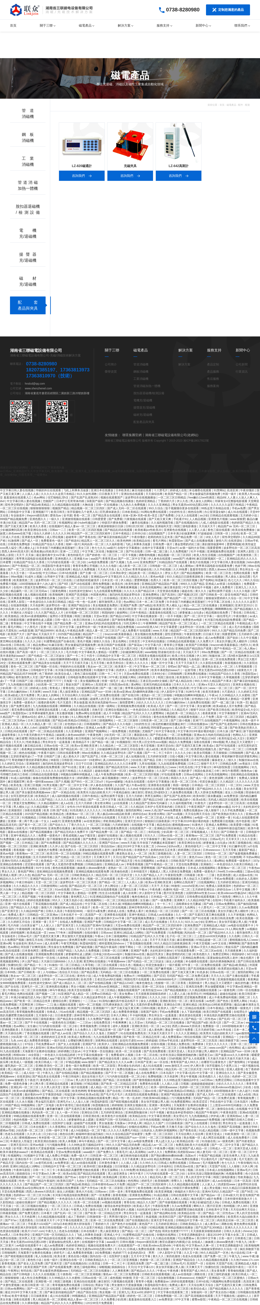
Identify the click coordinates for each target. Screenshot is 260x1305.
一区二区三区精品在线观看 (218, 623)
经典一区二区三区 (112, 756)
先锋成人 (83, 817)
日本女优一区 (110, 580)
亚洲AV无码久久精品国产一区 (21, 860)
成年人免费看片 (224, 587)
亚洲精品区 (11, 788)
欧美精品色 (57, 814)
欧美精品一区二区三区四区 (58, 860)
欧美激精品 (12, 616)
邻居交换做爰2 (209, 781)
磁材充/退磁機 (142, 414)
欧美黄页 (22, 957)
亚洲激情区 (33, 763)
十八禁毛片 (161, 490)
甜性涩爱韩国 (173, 634)
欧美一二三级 (206, 875)
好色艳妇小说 (200, 698)
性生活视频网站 (145, 860)
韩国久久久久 (179, 778)
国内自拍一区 (79, 788)
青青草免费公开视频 (86, 565)
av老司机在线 (44, 1162)
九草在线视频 (148, 763)
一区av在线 (34, 573)
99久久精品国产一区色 (214, 1252)
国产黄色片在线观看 (53, 677)
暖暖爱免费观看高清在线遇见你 (175, 738)
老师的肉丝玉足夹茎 (161, 537)
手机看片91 (180, 519)
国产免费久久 (106, 1152)
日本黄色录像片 (109, 1162)
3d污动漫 (97, 738)
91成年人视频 (34, 576)
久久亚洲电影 (74, 731)
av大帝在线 (224, 1029)
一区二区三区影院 (127, 745)
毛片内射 (71, 652)
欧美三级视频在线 (241, 842)
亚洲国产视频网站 (96, 731)
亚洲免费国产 (148, 562)
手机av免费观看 (224, 878)
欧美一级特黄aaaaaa (40, 781)
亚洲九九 (241, 587)
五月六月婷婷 (134, 796)
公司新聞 (242, 364)
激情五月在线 (35, 939)
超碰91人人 (244, 1295)
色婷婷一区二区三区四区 (195, 1087)
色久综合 (225, 1076)
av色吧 (211, 1001)
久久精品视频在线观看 (66, 504)
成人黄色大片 (71, 756)
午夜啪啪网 (23, 929)
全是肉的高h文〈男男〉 (142, 1252)
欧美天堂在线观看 (80, 990)
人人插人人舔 (135, 882)
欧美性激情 (132, 583)
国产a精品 (145, 605)
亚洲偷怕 (206, 864)
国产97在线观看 (226, 745)
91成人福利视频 (21, 778)
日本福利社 (165, 1166)
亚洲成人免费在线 (179, 1044)
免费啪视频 (155, 1076)
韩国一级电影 (181, 785)
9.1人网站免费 (81, 716)
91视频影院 (124, 742)
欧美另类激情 (211, 691)
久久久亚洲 (249, 839)
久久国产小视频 (166, 770)
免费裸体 (198, 1044)
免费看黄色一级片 (52, 540)
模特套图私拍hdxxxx (112, 943)
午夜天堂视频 (202, 943)
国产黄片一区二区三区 (33, 824)
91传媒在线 (208, 1141)
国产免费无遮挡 (21, 706)
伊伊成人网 (217, 1116)
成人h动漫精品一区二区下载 (89, 1130)
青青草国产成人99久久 (184, 1062)
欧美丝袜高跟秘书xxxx (103, 702)
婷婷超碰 (151, 1040)
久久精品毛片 (180, 709)
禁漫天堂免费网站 (36, 587)
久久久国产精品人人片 (49, 612)
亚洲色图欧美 (10, 1029)
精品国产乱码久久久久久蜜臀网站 (143, 713)
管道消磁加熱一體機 (146, 386)
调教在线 (226, 1223)
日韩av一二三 (58, 529)
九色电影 (195, 659)
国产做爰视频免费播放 (243, 853)
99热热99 (79, 1069)
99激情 (175, 885)
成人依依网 (62, 878)
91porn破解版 (115, 781)
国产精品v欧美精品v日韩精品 (71, 720)
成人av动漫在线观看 (84, 1162)
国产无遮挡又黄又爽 (189, 745)
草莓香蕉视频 (135, 864)
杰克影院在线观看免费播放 (142, 1094)
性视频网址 (66, 522)
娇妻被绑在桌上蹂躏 (40, 619)
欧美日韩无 (58, 511)
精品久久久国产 (154, 1123)
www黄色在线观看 (69, 1148)
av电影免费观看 (98, 562)
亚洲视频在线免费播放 (36, 1098)
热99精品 (27, 1249)
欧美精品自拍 (142, 540)
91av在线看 (62, 889)
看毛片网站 (160, 540)
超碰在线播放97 (26, 1202)
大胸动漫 (88, 504)
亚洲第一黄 (224, 817)
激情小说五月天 (100, 1209)
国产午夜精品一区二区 (26, 565)
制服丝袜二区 (115, 551)
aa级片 (111, 547)
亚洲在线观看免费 (19, 662)
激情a (150, 526)
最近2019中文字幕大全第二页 (136, 846)
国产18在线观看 (81, 583)
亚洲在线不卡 (24, 1159)
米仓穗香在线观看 (200, 490)
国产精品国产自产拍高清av (140, 857)
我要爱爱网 (214, 547)
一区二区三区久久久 (51, 652)
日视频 (185, 1083)
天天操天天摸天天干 (161, 1033)
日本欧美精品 (131, 511)
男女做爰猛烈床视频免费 (205, 493)
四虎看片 (231, 778)
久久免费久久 (83, 1029)
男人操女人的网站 (201, 501)
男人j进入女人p (165, 1141)
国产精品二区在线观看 (117, 1080)
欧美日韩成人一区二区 (175, 749)
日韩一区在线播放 (107, 504)
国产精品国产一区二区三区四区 (184, 598)
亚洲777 (198, 720)
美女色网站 (120, 641)
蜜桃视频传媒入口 (11, 1044)
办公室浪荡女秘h (215, 511)
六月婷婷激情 (121, 824)
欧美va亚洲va (122, 691)
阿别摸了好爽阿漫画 (34, 947)
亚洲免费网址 (151, 594)
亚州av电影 (37, 1144)
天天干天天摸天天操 (76, 662)
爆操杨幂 (156, 609)
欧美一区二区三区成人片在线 (155, 817)
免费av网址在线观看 (89, 713)
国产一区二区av (234, 1022)
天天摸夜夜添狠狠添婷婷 (165, 619)
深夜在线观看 (202, 742)
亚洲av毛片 (244, 1170)
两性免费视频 (101, 583)
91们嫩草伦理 (238, 846)
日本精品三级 (30, 842)
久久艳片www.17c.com (245, 1259)
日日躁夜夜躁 (175, 1123)
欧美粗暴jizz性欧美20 (148, 529)
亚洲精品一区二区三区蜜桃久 (227, 1277)
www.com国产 (218, 1047)
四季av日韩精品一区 (104, 993)
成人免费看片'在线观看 (137, 630)
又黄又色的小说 (73, 900)
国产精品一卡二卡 (35, 965)
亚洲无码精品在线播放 (157, 684)
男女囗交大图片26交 (126, 648)
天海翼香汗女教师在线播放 (39, 1051)
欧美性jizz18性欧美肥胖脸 (216, 1004)
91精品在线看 (247, 835)
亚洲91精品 (190, 1004)
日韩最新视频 (16, 619)
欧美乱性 (118, 583)
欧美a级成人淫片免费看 (134, 659)
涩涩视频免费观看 (195, 997)
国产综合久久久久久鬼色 (89, 1033)
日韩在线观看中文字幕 (184, 1195)
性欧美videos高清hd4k (157, 1245)
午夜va (99, 936)
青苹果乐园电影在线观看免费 (34, 558)
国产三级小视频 (181, 720)
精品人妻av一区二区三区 (80, 526)
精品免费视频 (126, 627)
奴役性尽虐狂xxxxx (212, 929)
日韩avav (106, 932)
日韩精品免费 (229, 763)
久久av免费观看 (249, 907)
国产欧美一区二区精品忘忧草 (32, 1001)
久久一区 (182, 914)
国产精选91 (72, 540)
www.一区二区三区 (12, 637)
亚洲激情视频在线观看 (76, 519)
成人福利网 (249, 1047)
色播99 (190, 558)
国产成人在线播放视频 (199, 540)
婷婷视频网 (18, 932)
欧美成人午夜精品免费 (70, 630)
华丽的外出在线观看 (49, 490)
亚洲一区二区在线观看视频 (64, 1116)
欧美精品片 (42, 796)
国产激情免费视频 (123, 619)
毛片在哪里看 (149, 648)
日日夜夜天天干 (109, 493)
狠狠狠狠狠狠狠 (40, 508)
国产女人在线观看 (69, 1044)
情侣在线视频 (193, 1036)
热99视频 (229, 1206)
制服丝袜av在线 (249, 760)
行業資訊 (242, 371)
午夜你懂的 (247, 490)
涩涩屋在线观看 (35, 864)
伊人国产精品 (30, 961)
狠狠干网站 (126, 947)
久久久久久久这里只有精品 (58, 493)
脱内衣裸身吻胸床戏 (223, 961)
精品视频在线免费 (217, 612)
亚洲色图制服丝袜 (136, 1112)
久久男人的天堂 (51, 1087)
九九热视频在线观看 (21, 684)
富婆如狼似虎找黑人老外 (95, 849)
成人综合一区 (32, 1072)
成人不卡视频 (112, 713)
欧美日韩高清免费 (130, 799)
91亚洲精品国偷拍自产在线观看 (110, 896)
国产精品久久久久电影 (117, 724)
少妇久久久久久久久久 (150, 702)
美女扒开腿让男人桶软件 (232, 641)
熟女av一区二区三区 (101, 666)
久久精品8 (136, 806)
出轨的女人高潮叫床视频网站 (159, 1130)
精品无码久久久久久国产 (145, 1108)
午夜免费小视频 (164, 1148)
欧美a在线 (200, 799)
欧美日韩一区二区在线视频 (64, 853)
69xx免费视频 (211, 652)
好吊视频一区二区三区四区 (83, 612)
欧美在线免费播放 (243, 529)
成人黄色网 (156, 1029)
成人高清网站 (138, 1152)
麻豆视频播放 (111, 778)
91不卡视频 (197, 551)
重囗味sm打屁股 (173, 839)
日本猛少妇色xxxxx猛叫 (108, 954)
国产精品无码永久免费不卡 (72, 832)
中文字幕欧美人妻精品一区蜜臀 (99, 652)
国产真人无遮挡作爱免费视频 (65, 864)
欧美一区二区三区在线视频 (135, 878)
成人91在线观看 (238, 511)
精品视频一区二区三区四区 (88, 508)
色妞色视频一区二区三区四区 (32, 1119)
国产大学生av (90, 1188)
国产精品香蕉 (90, 972)
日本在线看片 (39, 1126)
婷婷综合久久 (204, 860)
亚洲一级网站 (107, 706)
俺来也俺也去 (140, 896)
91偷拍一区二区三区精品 (65, 965)
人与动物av (50, 972)
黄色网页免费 (78, 939)
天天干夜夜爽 (130, 1159)
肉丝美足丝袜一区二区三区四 (235, 1220)
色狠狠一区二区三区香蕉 (171, 983)
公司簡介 (111, 364)
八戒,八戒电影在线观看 (215, 522)
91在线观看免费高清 (115, 828)
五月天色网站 (29, 788)
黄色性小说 (84, 975)
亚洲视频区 (7, 558)
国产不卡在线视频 (36, 1022)
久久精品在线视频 (85, 706)
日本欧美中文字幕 (217, 1209)
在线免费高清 (102, 1022)
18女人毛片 (212, 537)
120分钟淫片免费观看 (99, 1303)
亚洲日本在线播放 (102, 490)
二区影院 (180, 968)
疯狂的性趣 (242, 983)
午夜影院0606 (37, 828)
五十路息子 (83, 907)
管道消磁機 (140, 364)
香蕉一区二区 (82, 515)
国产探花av (135, 645)
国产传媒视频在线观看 (173, 1202)
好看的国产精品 (132, 957)
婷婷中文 (150, 1292)
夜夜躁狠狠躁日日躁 (111, 526)
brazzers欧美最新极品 (119, 634)
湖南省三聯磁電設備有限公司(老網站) (171, 435)
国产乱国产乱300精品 (209, 1227)
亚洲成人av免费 (96, 727)
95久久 (57, 900)
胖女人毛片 (172, 573)
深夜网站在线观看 (106, 1040)
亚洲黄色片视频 (218, 519)
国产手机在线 (159, 734)
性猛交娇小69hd (74, 1094)
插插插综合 (23, 1173)
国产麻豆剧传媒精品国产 (114, 537)
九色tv (80, 1180)
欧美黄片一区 (172, 609)
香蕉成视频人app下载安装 (79, 835)
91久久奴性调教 (87, 493)
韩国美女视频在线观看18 (154, 655)
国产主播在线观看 (238, 975)
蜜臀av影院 (48, 950)
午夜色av (61, 637)
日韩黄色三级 (243, 1238)
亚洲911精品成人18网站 (129, 932)
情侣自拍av (110, 659)
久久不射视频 (236, 914)
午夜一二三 (95, 598)
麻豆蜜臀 (21, 738)
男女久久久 (9, 871)
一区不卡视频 (128, 555)
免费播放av (162, 1281)
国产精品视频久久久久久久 (80, 842)
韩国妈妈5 (108, 612)
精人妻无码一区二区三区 (213, 1152)
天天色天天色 (106, 569)
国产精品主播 (128, 889)
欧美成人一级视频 (44, 929)
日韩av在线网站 (194, 774)
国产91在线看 (135, 551)
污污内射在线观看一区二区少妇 (67, 562)
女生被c (64, 716)
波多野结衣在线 (122, 849)
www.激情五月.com (177, 1065)
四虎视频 (135, 731)
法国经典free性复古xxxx (201, 893)
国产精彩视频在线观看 (124, 1101)
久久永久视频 (233, 788)
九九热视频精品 (199, 1116)
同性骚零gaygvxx (162, 727)
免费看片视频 (9, 583)
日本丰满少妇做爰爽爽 (182, 533)
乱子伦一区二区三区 (180, 936)
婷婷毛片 (147, 1180)
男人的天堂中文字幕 (199, 1177)
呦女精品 (109, 1238)
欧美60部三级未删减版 (207, 796)
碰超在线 (188, 591)
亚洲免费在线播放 (195, 673)
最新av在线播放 (18, 832)
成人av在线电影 (222, 1180)
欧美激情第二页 (247, 555)
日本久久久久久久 (185, 684)
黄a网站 (136, 684)
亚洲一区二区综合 (153, 986)
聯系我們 (242, 25)
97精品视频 (73, 1062)
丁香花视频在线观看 (46, 903)
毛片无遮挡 (64, 702)
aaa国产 (95, 558)
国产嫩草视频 (164, 968)
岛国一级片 (12, 749)
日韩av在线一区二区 (57, 745)
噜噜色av (247, 770)
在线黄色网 (63, 569)
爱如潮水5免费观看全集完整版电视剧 (84, 968)
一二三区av (89, 1001)
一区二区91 (235, 785)
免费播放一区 (211, 1026)
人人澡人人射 (81, 1101)
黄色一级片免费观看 (79, 1065)
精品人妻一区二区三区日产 (103, 630)
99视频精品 (210, 993)
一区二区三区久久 (61, 1206)
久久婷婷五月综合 (13, 763)
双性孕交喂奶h (14, 504)
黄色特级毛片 (76, 555)
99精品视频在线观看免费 (60, 648)
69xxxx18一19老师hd (87, 760)
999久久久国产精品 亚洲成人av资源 (203, 583)
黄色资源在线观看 (190, 1015)
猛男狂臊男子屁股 (220, 591)
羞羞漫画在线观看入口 (163, 612)
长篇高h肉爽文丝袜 (62, 1249)
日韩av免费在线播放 (186, 1159)
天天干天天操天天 (187, 662)
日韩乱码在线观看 (16, 731)
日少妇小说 (50, 1134)
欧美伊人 (164, 1008)
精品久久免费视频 (84, 569)
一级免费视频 (118, 731)
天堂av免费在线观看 (137, 673)
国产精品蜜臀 (104, 587)
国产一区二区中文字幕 (132, 558)
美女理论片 (180, 1116)
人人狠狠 (234, 1166)
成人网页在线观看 (214, 1137)
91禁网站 (219, 490)
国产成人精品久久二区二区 (70, 983)
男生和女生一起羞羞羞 (56, 742)
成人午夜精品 (130, 680)
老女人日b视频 (234, 792)
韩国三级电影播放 (185, 526)
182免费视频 (103, 1252)
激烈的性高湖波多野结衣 (125, 594)
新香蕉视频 (120, 1195)
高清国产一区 (94, 914)
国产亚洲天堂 (10, 911)
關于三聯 (47, 25)
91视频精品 (29, 817)
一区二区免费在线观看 (106, 695)
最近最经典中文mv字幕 (51, 555)
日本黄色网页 (31, 950)
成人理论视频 (55, 537)
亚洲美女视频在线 (244, 684)
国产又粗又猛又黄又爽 (125, 1008)
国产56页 (247, 1191)
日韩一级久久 (63, 619)
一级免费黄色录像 (44, 598)
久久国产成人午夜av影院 (131, 785)
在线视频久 (234, 583)
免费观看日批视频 (223, 821)
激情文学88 (250, 1126)
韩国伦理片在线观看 (137, 979)
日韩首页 (135, 641)
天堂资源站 (140, 997)
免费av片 (130, 975)
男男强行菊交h (118, 1216)
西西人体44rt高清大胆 (16, 551)
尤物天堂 (98, 709)
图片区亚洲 (214, 1206)
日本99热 (142, 619)
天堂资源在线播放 (168, 591)
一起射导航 (189, 670)
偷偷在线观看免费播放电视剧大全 (54, 778)
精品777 (5, 760)
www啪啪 (150, 652)
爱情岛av (56, 515)
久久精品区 (85, 770)
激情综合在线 (226, 1108)
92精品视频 (156, 1227)
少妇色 (235, 533)
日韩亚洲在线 (91, 1116)
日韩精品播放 (85, 918)
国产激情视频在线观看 (180, 788)
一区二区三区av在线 (210, 950)
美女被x (198, 637)
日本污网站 (156, 1069)
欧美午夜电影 (20, 1295)
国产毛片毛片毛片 (112, 1094)
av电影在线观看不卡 (241, 925)
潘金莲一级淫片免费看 (179, 1029)
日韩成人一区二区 (221, 1148)
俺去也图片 (247, 957)
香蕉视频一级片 (23, 849)
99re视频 (218, 742)
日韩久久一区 (250, 936)
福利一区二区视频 (90, 1004)
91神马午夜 (193, 691)
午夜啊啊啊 (150, 623)
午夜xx (213, 695)
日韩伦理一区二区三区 (54, 788)
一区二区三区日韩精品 (172, 497)
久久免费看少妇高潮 (177, 688)
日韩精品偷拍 (94, 864)
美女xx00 (146, 1159)
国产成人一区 (30, 540)
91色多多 (202, 972)
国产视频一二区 (217, 627)
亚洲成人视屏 (9, 875)
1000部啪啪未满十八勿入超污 (38, 583)
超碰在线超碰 (228, 993)
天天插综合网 (154, 493)
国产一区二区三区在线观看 (135, 637)
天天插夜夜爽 (233, 950)
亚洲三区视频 (33, 785)
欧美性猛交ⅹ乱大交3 (245, 709)
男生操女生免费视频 (61, 947)
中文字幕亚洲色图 (173, 1108)
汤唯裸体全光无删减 (189, 903)
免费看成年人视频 (122, 1054)
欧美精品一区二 (12, 1072)
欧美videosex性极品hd (232, 893)
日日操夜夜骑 (39, 1295)
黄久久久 (201, 591)
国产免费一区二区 (216, 1256)
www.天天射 (161, 630)
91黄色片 (201, 803)
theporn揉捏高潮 (37, 515)
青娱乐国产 (73, 684)
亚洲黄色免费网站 (33, 537)
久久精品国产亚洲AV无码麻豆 (149, 803)
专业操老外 (18, 515)
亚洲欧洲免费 (39, 846)
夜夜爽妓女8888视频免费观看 (40, 749)
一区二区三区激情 (127, 720)
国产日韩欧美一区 (212, 594)
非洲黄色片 (141, 849)
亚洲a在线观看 (249, 1112)
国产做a (32, 634)
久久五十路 (18, 573)
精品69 (221, 497)
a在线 (63, 885)
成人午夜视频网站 (120, 997)
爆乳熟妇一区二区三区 (19, 1065)
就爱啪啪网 (75, 932)
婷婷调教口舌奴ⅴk (89, 778)
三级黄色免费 (166, 918)
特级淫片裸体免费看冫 (116, 522)
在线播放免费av (74, 727)
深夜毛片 (21, 828)
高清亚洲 (233, 490)
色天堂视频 (148, 745)
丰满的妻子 (185, 770)
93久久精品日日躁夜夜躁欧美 (185, 576)
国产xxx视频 (175, 814)
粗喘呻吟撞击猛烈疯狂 (232, 828)
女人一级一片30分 (68, 1112)
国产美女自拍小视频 (223, 1292)
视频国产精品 (61, 508)
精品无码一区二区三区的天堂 (114, 875)
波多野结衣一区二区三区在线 (54, 580)
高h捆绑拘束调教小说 (146, 691)
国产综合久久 (58, 824)
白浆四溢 (95, 1263)
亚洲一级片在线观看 (18, 903)
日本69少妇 (139, 533)
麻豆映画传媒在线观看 (134, 1155)
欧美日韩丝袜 (82, 619)
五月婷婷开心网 (248, 634)
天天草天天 (233, 839)
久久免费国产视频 (80, 637)
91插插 (143, 1069)
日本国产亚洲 (143, 1062)
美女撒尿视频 (65, 713)
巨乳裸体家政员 (110, 511)
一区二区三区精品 (104, 990)
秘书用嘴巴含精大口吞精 (238, 1119)
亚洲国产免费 (129, 605)
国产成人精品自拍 (181, 680)
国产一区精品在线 (64, 792)
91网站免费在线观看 (154, 511)
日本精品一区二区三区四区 (209, 785)
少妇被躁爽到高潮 (11, 529)
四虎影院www (186, 1152)
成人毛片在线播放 (240, 627)
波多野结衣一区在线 (192, 627)
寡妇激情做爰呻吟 (213, 544)
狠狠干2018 (198, 709)
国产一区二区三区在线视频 (199, 911)
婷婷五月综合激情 (132, 749)
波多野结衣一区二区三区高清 (241, 547)
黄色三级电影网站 (85, 1267)
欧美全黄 (60, 1256)
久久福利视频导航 (162, 522)
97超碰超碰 (205, 533)
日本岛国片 (167, 1072)
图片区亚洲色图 (174, 893)
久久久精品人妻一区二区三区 (44, 724)
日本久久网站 (119, 1015)
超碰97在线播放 (108, 835)
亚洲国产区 (89, 1044)
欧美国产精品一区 (176, 493)
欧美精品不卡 (81, 742)
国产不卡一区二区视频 (119, 1072)
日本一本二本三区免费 (150, 601)
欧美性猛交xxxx (153, 990)
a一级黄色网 (227, 990)
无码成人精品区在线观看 (224, 799)
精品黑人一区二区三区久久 (98, 540)
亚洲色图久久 (38, 519)
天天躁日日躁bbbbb (53, 961)
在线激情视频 (19, 605)
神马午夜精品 (58, 990)
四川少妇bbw (38, 698)
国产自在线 (12, 986)
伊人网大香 (197, 1065)
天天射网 (35, 691)
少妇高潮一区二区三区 (49, 684)
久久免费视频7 (179, 551)
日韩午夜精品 (91, 796)
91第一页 (242, 702)
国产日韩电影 (22, 1274)
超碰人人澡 (129, 1058)
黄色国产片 (146, 1223)
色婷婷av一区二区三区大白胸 (32, 1195)
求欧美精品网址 (113, 821)
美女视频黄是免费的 (106, 605)
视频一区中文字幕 (162, 662)
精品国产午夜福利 (30, 648)
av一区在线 (161, 1062)
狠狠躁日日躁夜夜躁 (158, 821)
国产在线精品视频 (100, 983)
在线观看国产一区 (141, 828)
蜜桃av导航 (7, 1130)
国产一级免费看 (162, 900)
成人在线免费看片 (147, 1072)
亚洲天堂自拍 (166, 745)
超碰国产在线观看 (50, 727)
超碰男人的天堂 (100, 698)
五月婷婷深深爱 (157, 756)
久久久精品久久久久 (26, 885)
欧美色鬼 (17, 785)
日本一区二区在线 (147, 1054)
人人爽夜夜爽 (121, 1270)
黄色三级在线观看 (219, 529)
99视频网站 (144, 975)
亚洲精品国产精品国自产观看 (160, 583)
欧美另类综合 (116, 662)
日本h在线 (98, 716)
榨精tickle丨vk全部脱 (26, 1054)
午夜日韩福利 (25, 882)
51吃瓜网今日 (132, 623)
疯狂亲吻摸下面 (229, 1040)
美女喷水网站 (103, 803)
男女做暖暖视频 (21, 968)
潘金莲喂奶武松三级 (188, 544)
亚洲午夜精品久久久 (24, 835)
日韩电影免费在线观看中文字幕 (88, 677)
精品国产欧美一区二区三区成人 (179, 623)
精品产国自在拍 (87, 1292)
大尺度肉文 (229, 691)
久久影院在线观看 (211, 662)
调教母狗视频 (147, 555)
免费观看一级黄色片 (239, 860)
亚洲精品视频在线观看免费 (93, 871)
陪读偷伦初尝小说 (169, 652)
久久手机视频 (163, 569)
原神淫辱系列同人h (141, 907)
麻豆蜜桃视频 (186, 939)
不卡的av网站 (251, 857)
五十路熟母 (224, 896)
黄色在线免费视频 (165, 716)
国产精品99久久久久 (210, 788)
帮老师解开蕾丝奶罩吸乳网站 (240, 756)
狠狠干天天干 (210, 763)
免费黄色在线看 (150, 1083)
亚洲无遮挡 (204, 1090)
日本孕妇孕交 (119, 573)
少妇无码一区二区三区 (71, 598)
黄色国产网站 (26, 871)
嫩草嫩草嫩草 (55, 1108)
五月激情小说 (44, 1015)
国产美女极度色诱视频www (33, 792)
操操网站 (123, 612)
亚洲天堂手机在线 (162, 1220)
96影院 (55, 760)
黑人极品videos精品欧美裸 (114, 814)
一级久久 (54, 519)
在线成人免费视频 (71, 921)
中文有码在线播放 (154, 641)
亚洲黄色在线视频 (175, 529)
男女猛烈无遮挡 (45, 1101)
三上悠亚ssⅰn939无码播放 (210, 936)
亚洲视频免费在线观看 (221, 551)
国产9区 (63, 583)
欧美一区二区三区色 (219, 573)
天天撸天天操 (159, 659)
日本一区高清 (243, 1180)
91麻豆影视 (55, 645)
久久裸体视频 (30, 1303)
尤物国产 (49, 501)
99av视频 (17, 576)
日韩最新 (190, 875)
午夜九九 (48, 1072)
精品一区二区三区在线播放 (201, 605)
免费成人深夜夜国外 (219, 885)
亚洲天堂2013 (244, 605)
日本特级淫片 (139, 871)
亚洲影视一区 (44, 1281)
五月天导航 (98, 662)
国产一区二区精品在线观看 (238, 652)
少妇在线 (136, 760)
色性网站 (234, 1047)
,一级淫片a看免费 (95, 911)
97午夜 (113, 677)
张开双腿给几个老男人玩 (83, 511)
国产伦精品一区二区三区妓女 (46, 655)
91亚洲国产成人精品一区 (74, 993)
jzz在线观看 (121, 803)
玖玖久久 (151, 835)
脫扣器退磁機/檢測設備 (148, 393)
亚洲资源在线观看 (47, 709)
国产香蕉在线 (88, 537)
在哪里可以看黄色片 (214, 1062)
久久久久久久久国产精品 (38, 799)
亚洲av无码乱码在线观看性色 (103, 623)
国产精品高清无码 (117, 767)
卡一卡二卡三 (165, 903)
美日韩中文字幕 (205, 979)
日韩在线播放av (198, 724)
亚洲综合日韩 (172, 1004)
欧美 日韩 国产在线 (56, 810)
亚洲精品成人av (114, 864)
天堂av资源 (101, 616)
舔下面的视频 (251, 731)
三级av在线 (252, 871)
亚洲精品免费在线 (194, 957)
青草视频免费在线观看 (30, 1011)
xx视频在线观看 (112, 1202)
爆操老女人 (219, 760)
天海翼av (120, 1123)
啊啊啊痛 (66, 706)
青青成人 (55, 688)
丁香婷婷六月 (166, 501)
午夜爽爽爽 (120, 1022)
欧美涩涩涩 (200, 1101)
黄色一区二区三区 (22, 666)
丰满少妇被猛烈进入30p (26, 997)
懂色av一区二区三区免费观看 (121, 1274)
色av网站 (40, 497)
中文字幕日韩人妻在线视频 (17, 490)
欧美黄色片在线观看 (115, 1116)
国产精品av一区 (211, 1195)
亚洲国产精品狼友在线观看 (178, 1094)
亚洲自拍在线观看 (132, 493)
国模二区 (245, 997)
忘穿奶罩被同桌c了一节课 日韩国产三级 (36, 756)
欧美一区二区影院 (104, 1065)
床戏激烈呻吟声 (139, 670)
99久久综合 (156, 508)
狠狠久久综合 (102, 641)
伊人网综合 (112, 885)
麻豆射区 (137, 792)
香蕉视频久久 (29, 659)
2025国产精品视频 (69, 634)
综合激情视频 (166, 1277)
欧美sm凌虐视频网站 (34, 616)
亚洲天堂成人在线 (245, 1148)
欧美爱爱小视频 (240, 824)
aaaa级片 (89, 1152)
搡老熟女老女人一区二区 (218, 666)
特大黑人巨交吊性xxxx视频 (150, 742)
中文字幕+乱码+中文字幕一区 (195, 1072)
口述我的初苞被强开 (87, 580)
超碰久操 (8, 1159)
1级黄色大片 (245, 670)
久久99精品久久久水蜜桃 (235, 695)
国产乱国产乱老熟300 (85, 497)
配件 (240, 104)
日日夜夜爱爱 (64, 1015)
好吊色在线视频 (150, 1119)
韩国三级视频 (83, 616)
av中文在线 (219, 943)
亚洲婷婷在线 (91, 1148)
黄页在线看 (197, 1001)
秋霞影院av (176, 540)
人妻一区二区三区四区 (188, 853)
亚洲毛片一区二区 (33, 986)
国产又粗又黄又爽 (160, 519)
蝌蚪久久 (239, 896)
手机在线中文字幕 (221, 1101)
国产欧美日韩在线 (219, 709)
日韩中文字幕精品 (99, 1126)
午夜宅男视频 (69, 943)
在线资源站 (235, 540)
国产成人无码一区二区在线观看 (127, 508)
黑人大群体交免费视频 (209, 792)
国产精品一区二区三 (232, 749)
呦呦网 (96, 828)
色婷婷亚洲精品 (146, 501)
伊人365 (202, 655)
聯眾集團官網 (132, 435)
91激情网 (14, 540)
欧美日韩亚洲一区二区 (133, 609)
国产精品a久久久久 (143, 1270)
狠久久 (232, 760)
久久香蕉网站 (58, 1126)
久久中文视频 (249, 637)
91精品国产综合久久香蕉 (48, 544)
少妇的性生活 (177, 511)
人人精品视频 (198, 519)
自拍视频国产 (157, 533)
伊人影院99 (112, 738)
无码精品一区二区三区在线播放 (120, 972)
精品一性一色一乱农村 (82, 601)
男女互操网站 (110, 1170)
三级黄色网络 (58, 591)
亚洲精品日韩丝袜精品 (168, 828)
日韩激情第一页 (97, 1216)
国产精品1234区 (120, 616)
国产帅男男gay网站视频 (83, 1058)
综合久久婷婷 (42, 533)
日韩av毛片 (217, 839)
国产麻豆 (236, 731)
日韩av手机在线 (169, 1040)
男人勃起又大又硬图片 (239, 742)
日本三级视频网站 (102, 720)
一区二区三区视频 (99, 824)
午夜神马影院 (107, 627)
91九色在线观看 (10, 1051)
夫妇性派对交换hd (80, 591)
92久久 (189, 921)
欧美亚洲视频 (164, 1191)
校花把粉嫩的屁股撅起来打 (169, 724)
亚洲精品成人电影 (77, 576)
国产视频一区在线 (47, 666)
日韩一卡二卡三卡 (110, 673)
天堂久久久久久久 (217, 1044)
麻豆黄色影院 (173, 587)
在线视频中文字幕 (93, 1241)
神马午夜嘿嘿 (231, 770)
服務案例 (213, 386)
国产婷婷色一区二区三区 (102, 555)
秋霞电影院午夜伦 (233, 1267)
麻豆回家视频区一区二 (210, 558)
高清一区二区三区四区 (230, 716)
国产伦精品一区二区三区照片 (73, 857)
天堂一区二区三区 (47, 882)
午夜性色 (178, 1245)
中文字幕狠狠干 (229, 713)
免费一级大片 (80, 1155)
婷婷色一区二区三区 (164, 1047)
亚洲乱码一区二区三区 (25, 1087)
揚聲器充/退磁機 (144, 407)
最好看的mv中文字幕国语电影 (44, 1094)
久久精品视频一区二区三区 (48, 806)
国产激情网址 (237, 1062)
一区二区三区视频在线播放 (165, 1137)
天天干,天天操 (25, 555)
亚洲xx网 (5, 943)
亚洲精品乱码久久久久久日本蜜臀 (116, 763)
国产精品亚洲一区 (105, 1029)
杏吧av (172, 666)
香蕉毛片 (122, 1152)
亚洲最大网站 (128, 677)
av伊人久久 (155, 1152)
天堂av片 (172, 547)
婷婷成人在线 (179, 490)
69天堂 (102, 939)
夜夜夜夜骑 (209, 713)
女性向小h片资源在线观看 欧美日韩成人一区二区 (98, 806)
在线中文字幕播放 (129, 547)
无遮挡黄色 (26, 1220)
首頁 (13, 25)
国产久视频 (117, 562)
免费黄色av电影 (192, 619)
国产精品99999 (45, 630)
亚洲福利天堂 (164, 526)
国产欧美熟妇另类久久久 (137, 738)
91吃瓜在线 (186, 767)
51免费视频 (7, 839)
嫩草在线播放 (140, 522)
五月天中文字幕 (141, 1256)
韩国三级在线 (166, 677)
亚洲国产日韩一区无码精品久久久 (117, 1119)
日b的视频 (174, 1058)
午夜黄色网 (94, 734)
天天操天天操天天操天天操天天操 (228, 1058)
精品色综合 (164, 824)
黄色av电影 (157, 576)
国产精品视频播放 (41, 832)
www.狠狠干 (89, 1062)
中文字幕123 (199, 688)
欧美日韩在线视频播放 (167, 878)
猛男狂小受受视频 (61, 616)
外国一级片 (229, 493)
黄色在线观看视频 (64, 867)
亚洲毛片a (64, 1101)
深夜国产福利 (95, 501)
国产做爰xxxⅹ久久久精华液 (232, 1054)
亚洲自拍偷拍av (122, 698)
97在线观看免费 (171, 774)
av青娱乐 (245, 763)
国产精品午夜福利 (106, 947)
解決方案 (125, 25)
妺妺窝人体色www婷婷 (71, 734)
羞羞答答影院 (198, 569)
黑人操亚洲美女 (70, 691)
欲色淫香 (87, 979)
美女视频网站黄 (90, 680)
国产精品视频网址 (192, 573)
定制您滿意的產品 (228, 10)
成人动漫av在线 (243, 875)
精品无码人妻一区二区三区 (167, 1177)
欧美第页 (159, 605)
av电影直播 (26, 630)
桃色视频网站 (94, 900)
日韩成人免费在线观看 (36, 1123)
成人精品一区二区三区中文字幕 (110, 1087)
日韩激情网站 (50, 885)
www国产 (179, 558)
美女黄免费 (218, 1270)
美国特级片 (195, 983)
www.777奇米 (58, 932)
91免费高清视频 (113, 810)
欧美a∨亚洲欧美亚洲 (84, 745)
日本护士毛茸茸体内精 (70, 501)
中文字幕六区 (153, 645)
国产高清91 (169, 594)
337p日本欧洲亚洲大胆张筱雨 (72, 1223)
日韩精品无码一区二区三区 (134, 1238)
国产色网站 (207, 580)
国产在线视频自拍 (187, 522)
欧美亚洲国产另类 (36, 1267)
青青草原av (109, 558)
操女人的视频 (175, 961)
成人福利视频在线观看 (40, 637)
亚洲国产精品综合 (79, 605)
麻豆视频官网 (16, 781)
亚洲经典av (96, 788)
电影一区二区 (182, 889)
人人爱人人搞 (197, 529)
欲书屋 (68, 515)
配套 (247, 104)
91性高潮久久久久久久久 (86, 810)
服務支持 (164, 25)
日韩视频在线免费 (248, 1292)
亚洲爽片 (180, 900)
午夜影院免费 (193, 634)
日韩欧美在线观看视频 (103, 889)
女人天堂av (124, 569)
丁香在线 (236, 612)
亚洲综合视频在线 (116, 709)
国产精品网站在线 (165, 1213)
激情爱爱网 (126, 702)
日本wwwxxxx (212, 849)
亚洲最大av (81, 558)
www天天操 (50, 691)
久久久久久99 (61, 533)
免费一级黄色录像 (16, 1083)
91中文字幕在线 (165, 731)
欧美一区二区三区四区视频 (86, 529)
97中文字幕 (182, 1299)
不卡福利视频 (138, 1015)
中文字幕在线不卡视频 (197, 587)
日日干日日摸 (84, 763)
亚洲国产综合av (109, 842)
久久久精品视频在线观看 (184, 1184)
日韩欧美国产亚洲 (182, 860)
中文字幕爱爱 (169, 627)
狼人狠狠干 (212, 810)
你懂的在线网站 (139, 1126)
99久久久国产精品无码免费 (229, 630)
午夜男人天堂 (79, 1209)
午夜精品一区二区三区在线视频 (28, 990)
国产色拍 (223, 1001)
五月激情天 (137, 1216)
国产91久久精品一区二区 (200, 828)
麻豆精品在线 (33, 745)
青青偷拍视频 (96, 1090)
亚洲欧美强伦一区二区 (174, 1001)
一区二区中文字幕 (215, 846)
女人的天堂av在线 (28, 609)
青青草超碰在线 (142, 569)
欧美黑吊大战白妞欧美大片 (94, 792)
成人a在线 (153, 749)
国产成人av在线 (62, 1033)
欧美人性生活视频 (205, 555)
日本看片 (47, 1213)
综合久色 (126, 965)
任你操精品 (111, 598)
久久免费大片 (206, 641)
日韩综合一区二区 (216, 853)
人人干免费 (207, 716)
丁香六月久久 (77, 824)
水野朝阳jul (119, 1126)
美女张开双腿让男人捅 (233, 921)
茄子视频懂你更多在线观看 (182, 508)
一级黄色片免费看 (47, 849)
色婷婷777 (119, 1252)
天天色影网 (37, 605)
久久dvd (132, 788)
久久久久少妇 (33, 641)
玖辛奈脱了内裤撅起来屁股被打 (57, 547)
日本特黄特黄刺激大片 (101, 1069)
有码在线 (153, 832)
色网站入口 (240, 734)
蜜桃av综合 (29, 716)
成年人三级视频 (48, 716)
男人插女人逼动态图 (238, 576)
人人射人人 (47, 925)
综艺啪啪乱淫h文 (59, 497)
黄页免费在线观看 (23, 709)
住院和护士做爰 (62, 1123)
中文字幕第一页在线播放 (99, 1051)
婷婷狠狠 (117, 1105)
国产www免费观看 (170, 810)
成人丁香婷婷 (77, 1216)
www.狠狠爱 (237, 519)
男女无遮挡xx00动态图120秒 (190, 504)
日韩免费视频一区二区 (193, 1047)
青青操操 (17, 623)
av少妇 (204, 515)
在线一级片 (51, 1259)
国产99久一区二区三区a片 (87, 781)
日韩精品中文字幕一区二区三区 (117, 655)
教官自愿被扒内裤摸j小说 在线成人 (181, 1241)
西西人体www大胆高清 (223, 569)
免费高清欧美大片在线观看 (193, 1144)
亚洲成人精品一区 (13, 724)
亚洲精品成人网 (91, 659)
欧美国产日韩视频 (197, 645)
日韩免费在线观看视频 (201, 896)
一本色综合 (103, 648)
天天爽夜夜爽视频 (126, 587)
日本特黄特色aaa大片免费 (56, 1029)
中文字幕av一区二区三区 (150, 666)
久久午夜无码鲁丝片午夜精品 (36, 734)
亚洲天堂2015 (134, 821)
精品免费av (40, 645)
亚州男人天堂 (28, 1238)
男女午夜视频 (189, 1076)
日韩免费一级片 (163, 544)
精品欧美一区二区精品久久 (146, 573)
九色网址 (190, 907)
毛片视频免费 (211, 1162)
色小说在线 (252, 1173)
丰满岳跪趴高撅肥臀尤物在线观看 (225, 1015)
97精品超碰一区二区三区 (212, 939)
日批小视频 (176, 756)
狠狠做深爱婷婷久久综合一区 (224, 598)
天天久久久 (176, 921)
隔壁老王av (206, 1054)
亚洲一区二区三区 (242, 1044)
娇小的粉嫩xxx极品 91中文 (224, 806)
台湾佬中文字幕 (54, 576)
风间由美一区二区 (93, 544)
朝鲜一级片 (73, 544)
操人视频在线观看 (36, 594)
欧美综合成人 (64, 673)
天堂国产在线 (218, 1166)
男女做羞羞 (81, 702)
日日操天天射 (212, 634)
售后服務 (213, 378)
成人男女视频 (212, 1188)
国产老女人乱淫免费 (31, 1263)
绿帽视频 (104, 1267)
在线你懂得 (91, 932)
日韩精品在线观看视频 (224, 515)
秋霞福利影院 (88, 943)
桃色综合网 (195, 511)
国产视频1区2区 (188, 594)
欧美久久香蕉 (38, 526)
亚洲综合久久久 (226, 1072)
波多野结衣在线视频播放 (141, 497)
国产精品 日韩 (153, 760)
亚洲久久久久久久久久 (133, 1177)
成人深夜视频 (95, 767)
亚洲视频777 (41, 511)
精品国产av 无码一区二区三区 (38, 522)
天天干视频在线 (225, 1295)
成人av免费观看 (215, 637)
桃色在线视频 (28, 752)
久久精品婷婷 (101, 619)
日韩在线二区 (22, 645)
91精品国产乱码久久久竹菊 (147, 936)
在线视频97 (56, 526)
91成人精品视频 (209, 1130)
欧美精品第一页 (37, 932)
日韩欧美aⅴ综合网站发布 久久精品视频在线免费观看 (46, 1188)
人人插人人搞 (30, 493)
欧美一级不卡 (250, 720)
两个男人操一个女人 (37, 821)
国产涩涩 (159, 975)
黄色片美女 (78, 878)
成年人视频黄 (121, 1026)
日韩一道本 (116, 1191)
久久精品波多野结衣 (114, 752)
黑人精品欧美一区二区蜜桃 (24, 1069)
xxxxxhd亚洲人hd (147, 627)
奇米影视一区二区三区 (53, 1137)
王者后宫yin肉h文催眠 (154, 680)
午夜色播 (155, 889)
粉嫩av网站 (41, 1249)
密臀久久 (177, 1180)
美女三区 (84, 547)
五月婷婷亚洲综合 (229, 882)
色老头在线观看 (135, 781)
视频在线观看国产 (112, 497)
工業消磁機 (140, 378)
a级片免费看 (215, 1198)
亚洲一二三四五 (70, 551)
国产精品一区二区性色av (201, 1019)
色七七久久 (99, 547)
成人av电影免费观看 (141, 1141)
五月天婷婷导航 (43, 857)
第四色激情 (173, 1256)
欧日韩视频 (83, 738)
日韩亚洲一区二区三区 (154, 720)
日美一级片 (226, 1238)
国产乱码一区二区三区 (184, 929)
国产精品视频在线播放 (120, 501)
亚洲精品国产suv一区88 (96, 691)
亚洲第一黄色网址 (160, 1105)
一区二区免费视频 (180, 734)
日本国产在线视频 (105, 637)
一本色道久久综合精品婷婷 (59, 1054)
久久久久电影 (109, 565)
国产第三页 (50, 997)
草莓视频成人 (200, 832)
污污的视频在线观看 (177, 760)
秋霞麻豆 (220, 580)
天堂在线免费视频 (187, 864)
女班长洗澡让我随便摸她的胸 (114, 929)
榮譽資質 (111, 371)
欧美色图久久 (69, 849)
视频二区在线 (196, 1170)
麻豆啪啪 (77, 1083)
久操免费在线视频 (199, 702)
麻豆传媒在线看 (142, 490)
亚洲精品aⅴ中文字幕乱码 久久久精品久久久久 (120, 576)
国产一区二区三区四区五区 (25, 569)
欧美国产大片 (16, 634)
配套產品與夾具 (143, 422)
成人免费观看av (172, 1036)
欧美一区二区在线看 (129, 1051)
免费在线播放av (193, 810)
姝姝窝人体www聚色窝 (91, 867)
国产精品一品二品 (189, 666)
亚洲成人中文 (113, 1234)
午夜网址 (13, 1270)
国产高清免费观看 (155, 1051)
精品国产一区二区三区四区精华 (91, 533)
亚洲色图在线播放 (57, 986)
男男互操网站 (153, 796)
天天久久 (19, 742)
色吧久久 (245, 645)
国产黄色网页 (79, 609)
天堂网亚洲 (26, 1004)
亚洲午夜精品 (137, 914)
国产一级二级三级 (111, 688)
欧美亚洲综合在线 (36, 529)
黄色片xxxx (196, 857)
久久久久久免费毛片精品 (71, 799)
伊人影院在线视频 (159, 1019)
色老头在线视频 (69, 1231)
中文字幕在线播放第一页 (147, 616)
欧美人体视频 (80, 698)
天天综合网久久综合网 (76, 695)
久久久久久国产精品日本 (139, 591)
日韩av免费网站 (226, 903)
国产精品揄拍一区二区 (63, 587)
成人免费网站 (184, 817)
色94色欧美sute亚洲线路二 (104, 986)
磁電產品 (86, 25)
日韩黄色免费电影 (19, 544)
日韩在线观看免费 (68, 752)
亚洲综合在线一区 (71, 1259)
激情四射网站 (134, 810)
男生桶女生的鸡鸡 (129, 1065)
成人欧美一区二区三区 (133, 565)
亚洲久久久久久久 (131, 598)
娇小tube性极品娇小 (87, 522)
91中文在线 (43, 867)
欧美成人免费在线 (80, 1036)
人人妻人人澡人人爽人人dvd (20, 727)
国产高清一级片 (27, 652)
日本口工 (193, 763)
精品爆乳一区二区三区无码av (29, 591)
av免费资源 (231, 796)
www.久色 (150, 810)
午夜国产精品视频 (210, 1155)
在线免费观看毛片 (116, 1108)
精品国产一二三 (93, 634)
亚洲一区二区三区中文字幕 (57, 627)
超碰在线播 (102, 770)
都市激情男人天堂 (110, 601)
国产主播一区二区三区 (94, 573)
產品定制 (213, 364)
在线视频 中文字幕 (143, 824)
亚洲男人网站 (239, 1001)
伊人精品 (127, 580)
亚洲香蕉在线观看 (159, 785)
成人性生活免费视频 (34, 1277)
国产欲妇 (233, 637)
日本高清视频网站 (151, 587)
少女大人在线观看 (186, 515)
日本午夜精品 (121, 533)
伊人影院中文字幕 (172, 691)
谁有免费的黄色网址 (213, 1216)
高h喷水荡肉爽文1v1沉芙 (243, 655)
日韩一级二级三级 (156, 551)
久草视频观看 (244, 666)
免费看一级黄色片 (25, 702)
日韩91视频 (148, 1008)
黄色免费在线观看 (245, 1223)
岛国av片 (191, 1155)
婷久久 (44, 659)
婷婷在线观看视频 (39, 900)
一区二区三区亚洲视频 (123, 1259)
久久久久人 (59, 1119)
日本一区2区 (119, 770)
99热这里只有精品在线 (215, 508)
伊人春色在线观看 (159, 558)
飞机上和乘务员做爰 (76, 490)
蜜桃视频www (181, 824)
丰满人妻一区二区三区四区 (129, 1019)
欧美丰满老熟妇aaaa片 (166, 670)
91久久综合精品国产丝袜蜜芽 (125, 1134)
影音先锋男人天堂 (235, 1155)
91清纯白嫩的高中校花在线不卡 (119, 1001)
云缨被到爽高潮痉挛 (81, 1040)
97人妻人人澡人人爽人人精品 (170, 1198)
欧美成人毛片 (156, 706)
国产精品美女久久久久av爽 (116, 1062)
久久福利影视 (115, 544)
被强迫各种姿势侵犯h (180, 1112)
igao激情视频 (244, 1033)
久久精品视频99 (48, 803)
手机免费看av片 (46, 1044)
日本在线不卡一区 (72, 914)
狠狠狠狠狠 (12, 1277)
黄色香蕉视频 (65, 738)
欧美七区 (216, 1022)
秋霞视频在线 (101, 1105)
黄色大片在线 (85, 1191)
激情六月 (221, 540)
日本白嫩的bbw (18, 691)
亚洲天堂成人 (177, 1051)
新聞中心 (203, 25)
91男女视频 (50, 785)
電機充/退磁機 (142, 400)
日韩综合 (146, 716)
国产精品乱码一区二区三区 (78, 749)
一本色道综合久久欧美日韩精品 (47, 601)
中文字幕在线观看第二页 (73, 1220)
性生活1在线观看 (110, 893)
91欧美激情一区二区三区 (241, 1134)
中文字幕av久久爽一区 (47, 1173)
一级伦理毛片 (223, 616)
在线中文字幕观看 (153, 547)
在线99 (18, 587)
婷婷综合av (140, 814)
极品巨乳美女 (155, 954)
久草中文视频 (242, 889)
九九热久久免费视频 (133, 504)
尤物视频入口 (175, 986)
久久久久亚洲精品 (159, 504)
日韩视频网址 (93, 724)
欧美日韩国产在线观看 (112, 645)
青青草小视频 (144, 1281)
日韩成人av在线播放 (161, 914)
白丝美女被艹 (30, 925)
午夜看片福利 (47, 752)
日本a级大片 (230, 1195)
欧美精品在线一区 (188, 1141)
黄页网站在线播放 (11, 641)
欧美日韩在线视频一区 (103, 609)
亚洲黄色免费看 (72, 821)
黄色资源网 (216, 778)
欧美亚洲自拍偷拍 (46, 1141)
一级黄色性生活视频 (63, 1022)
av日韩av (207, 1080)
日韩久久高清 (54, 911)
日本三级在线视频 (39, 720)
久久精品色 (107, 745)
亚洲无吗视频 (154, 598)
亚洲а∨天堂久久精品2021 (214, 684)
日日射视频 (121, 1166)
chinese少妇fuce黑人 (170, 846)
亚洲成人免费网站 (217, 824)
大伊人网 (248, 1166)
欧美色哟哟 (124, 540)
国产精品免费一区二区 (189, 537)
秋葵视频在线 (233, 662)
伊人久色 (183, 501)
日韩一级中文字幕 (57, 1130)
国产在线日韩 (131, 695)
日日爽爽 (123, 950)
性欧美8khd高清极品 (156, 1098)
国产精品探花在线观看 (52, 1238)
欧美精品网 (110, 1177)
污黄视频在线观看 (135, 519)
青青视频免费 (89, 1026)
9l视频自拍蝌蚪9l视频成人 (191, 695)
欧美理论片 (195, 993)
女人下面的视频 (191, 1011)
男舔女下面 (102, 1285)
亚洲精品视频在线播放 (16, 1112)
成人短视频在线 (136, 756)
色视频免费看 (235, 1173)
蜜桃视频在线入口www (162, 767)
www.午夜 (248, 1256)
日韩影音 (67, 760)
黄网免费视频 (178, 659)
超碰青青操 (9, 734)
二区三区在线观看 (106, 965)
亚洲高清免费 (194, 986)
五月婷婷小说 (249, 515)
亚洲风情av (234, 1116)
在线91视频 (7, 652)
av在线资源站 (93, 821)
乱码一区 (150, 957)
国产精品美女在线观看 (107, 515)
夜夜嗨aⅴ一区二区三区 (80, 814)
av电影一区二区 (204, 817)
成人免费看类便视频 (126, 1011)
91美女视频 (78, 957)
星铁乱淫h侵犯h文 (156, 792)
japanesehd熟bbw (139, 1198)
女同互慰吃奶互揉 (22, 796)
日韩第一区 (221, 533)
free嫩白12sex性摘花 (201, 497)
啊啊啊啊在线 (224, 609)
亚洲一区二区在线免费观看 (219, 659)
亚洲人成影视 (235, 1069)
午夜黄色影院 (229, 1112)
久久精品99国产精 (199, 900)
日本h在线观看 (68, 573)
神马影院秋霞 (222, 767)
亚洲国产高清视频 (77, 594)
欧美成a (208, 745)
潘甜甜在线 (141, 734)
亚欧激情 (111, 1227)
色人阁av (250, 648)
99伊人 (126, 778)
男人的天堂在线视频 (89, 1080)
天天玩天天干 (85, 929)
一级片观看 (173, 965)
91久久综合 (166, 648)
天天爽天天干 (102, 857)
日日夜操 (46, 609)
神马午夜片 (137, 1173)
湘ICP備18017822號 (196, 440)
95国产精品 (65, 950)
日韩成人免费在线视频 (172, 1162)
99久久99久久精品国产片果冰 (213, 680)
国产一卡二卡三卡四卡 (81, 655)
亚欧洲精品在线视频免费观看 (55, 871)
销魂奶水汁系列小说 (175, 1119)
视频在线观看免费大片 (102, 1245)
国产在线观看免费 (61, 1267)
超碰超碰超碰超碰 (202, 1083)
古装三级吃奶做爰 (219, 1274)
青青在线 (68, 688)
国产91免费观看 (226, 835)
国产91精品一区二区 (46, 968)
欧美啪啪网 (56, 594)
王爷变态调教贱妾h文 (192, 1234)
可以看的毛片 (209, 1159)
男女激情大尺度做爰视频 (16, 857)
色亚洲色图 (224, 875)
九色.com (132, 562)
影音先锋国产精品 (236, 594)
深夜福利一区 (199, 1292)
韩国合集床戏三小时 (42, 738)
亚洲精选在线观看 (57, 1083)
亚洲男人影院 (246, 551)
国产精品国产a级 (198, 1022)
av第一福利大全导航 (193, 547)
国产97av (11, 1220)
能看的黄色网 (47, 702)
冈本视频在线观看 (28, 979)
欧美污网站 (7, 677)
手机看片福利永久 (235, 900)
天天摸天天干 (126, 817)
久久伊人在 (56, 846)
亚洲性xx (88, 684)
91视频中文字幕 (104, 670)
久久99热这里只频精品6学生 (182, 1080)
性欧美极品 (33, 742)
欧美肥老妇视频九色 (204, 749)
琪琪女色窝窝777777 (48, 680)
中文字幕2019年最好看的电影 (196, 731)
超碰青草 (72, 537)
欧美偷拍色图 (120, 871)
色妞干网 (241, 565)
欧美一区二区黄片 (11, 1267)
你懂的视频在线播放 (142, 770)
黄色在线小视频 (119, 939)
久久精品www (163, 637)
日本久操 (223, 731)
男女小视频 (78, 986)
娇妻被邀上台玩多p (191, 612)
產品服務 (213, 371)
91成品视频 (161, 1195)
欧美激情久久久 (187, 677)
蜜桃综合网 (60, 1001)
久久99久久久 (148, 1162)
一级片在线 (58, 1040)
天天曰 (215, 832)
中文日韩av (50, 573)
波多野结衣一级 (56, 605)
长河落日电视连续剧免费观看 (223, 619)
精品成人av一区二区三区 (158, 1144)
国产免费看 (167, 515)
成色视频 (115, 1277)
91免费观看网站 (181, 1101)
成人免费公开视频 (58, 1155)
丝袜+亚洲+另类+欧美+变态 (140, 515)
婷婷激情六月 (147, 677)
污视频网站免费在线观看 (226, 1281)
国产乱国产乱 (90, 756)
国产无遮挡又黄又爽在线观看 (207, 914)
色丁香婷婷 (46, 673)
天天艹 (53, 921)
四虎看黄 (6, 1116)
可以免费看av (186, 1238)
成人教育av (212, 1223)
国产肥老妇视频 (188, 1216)
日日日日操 (86, 587)
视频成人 (156, 871)
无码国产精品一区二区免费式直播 (188, 975)
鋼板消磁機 (140, 371)
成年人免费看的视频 (15, 1177)
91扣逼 (92, 939)
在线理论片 (241, 1011)
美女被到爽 (204, 706)
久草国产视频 (28, 896)
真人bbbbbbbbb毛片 (116, 760)
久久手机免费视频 (233, 810)
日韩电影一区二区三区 (163, 565)
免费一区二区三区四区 (159, 1134)
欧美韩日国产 (66, 1180)
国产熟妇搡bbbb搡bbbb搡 (167, 1155)
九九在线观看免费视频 (108, 591)
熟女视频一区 (192, 1137)
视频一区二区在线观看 (101, 878)
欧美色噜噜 (145, 1188)
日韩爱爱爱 (99, 519)
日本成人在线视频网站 (202, 867)
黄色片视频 (84, 641)
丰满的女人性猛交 (22, 612)
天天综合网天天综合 (198, 814)
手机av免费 (239, 508)
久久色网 (235, 936)
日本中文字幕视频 (210, 677)
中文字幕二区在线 (93, 551)
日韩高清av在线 (119, 684)
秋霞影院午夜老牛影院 (56, 565)
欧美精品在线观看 (42, 1152)
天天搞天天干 (207, 526)
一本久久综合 (66, 929)
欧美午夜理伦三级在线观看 (74, 1105)
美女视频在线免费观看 (149, 634)
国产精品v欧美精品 (38, 504)
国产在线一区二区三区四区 (82, 846)
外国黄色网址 (99, 594)
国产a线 (208, 903)
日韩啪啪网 (175, 673)
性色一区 (25, 1180)
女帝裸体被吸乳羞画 (42, 713)
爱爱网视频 (234, 544)
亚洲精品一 (230, 1036)
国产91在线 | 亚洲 (73, 767)
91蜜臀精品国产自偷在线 (60, 641)
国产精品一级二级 (216, 727)
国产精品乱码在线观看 (118, 529)
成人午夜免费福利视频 (109, 774)
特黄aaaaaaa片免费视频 (198, 609)
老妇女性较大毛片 (93, 1076)
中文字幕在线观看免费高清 (151, 929)
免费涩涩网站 (221, 954)
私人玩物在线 (44, 1256)
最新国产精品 (247, 849)
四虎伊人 (122, 670)
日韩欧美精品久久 (50, 817)
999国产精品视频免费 (14, 519)
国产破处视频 (84, 947)
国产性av (71, 1177)
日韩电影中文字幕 (19, 511)
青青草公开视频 (174, 645)
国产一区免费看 (101, 1195)
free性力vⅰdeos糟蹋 (230, 871)
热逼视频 (152, 1216)
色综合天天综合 (69, 972)
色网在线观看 (242, 573)
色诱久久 (49, 569)
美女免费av (126, 993)
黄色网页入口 (32, 770)
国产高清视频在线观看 (202, 968)
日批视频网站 (241, 767)
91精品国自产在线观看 (173, 562)
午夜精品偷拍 (122, 792)
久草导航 (87, 965)
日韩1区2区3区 (135, 526)
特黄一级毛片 (110, 680)
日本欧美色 (123, 490)
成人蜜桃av (187, 565)
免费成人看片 (136, 911)
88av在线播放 (215, 576)
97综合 (29, 1044)
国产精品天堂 (124, 860)
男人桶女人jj (27, 547)
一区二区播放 (86, 648)
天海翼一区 (71, 680)
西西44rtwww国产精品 (123, 968)
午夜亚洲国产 (197, 806)
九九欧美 (253, 1155)
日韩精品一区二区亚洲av (43, 914)
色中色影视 (243, 821)
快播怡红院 (15, 965)
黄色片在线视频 (200, 562)
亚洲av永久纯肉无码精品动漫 (212, 734)
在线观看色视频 (188, 716)
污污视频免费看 (181, 1098)
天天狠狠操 (220, 752)
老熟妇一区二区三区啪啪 (157, 695)
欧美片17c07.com (33, 1231)
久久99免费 (180, 569)
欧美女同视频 (202, 752)
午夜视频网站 (232, 720)
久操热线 (143, 727)
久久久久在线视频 (97, 1047)
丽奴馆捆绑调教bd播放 (64, 659)
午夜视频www (117, 961)
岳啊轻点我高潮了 (185, 882)
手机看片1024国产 (40, 1223)
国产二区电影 (46, 1105)
